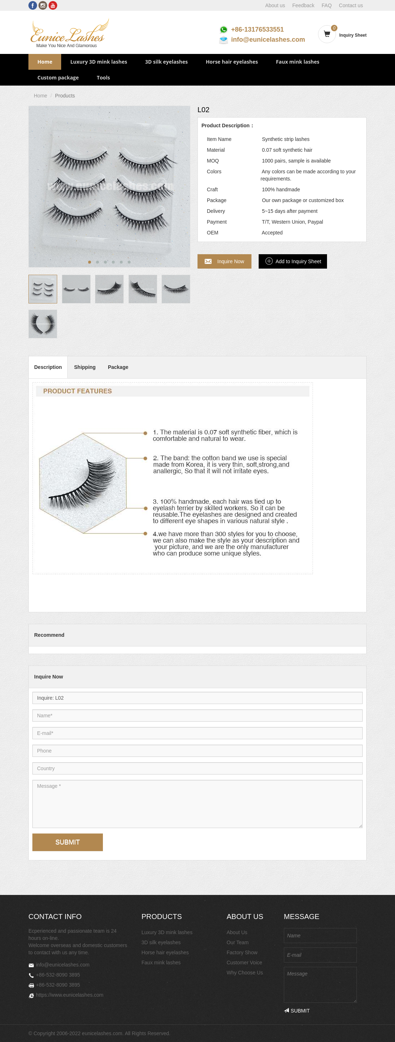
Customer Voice (244, 962)
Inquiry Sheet (353, 35)
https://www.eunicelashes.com (70, 995)
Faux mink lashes (297, 61)
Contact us (351, 5)
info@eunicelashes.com (268, 39)
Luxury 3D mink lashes (98, 61)
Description (48, 367)
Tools (103, 77)
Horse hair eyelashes (232, 61)
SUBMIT (67, 842)
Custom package (58, 77)
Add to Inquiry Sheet (298, 261)
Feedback (303, 5)
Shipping (85, 367)
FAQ (327, 5)
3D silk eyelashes (166, 61)
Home (44, 61)
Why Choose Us (245, 972)
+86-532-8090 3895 (58, 975)
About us (275, 5)
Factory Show (242, 952)
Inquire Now (230, 261)
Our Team (238, 942)
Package (118, 367)
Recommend (49, 635)
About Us (237, 932)
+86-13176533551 (257, 29)
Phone (59, 744)
